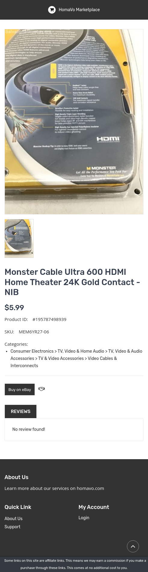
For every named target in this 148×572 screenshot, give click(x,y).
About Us (14, 518)
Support (12, 526)
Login (84, 517)
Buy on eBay (19, 389)
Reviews (20, 411)
